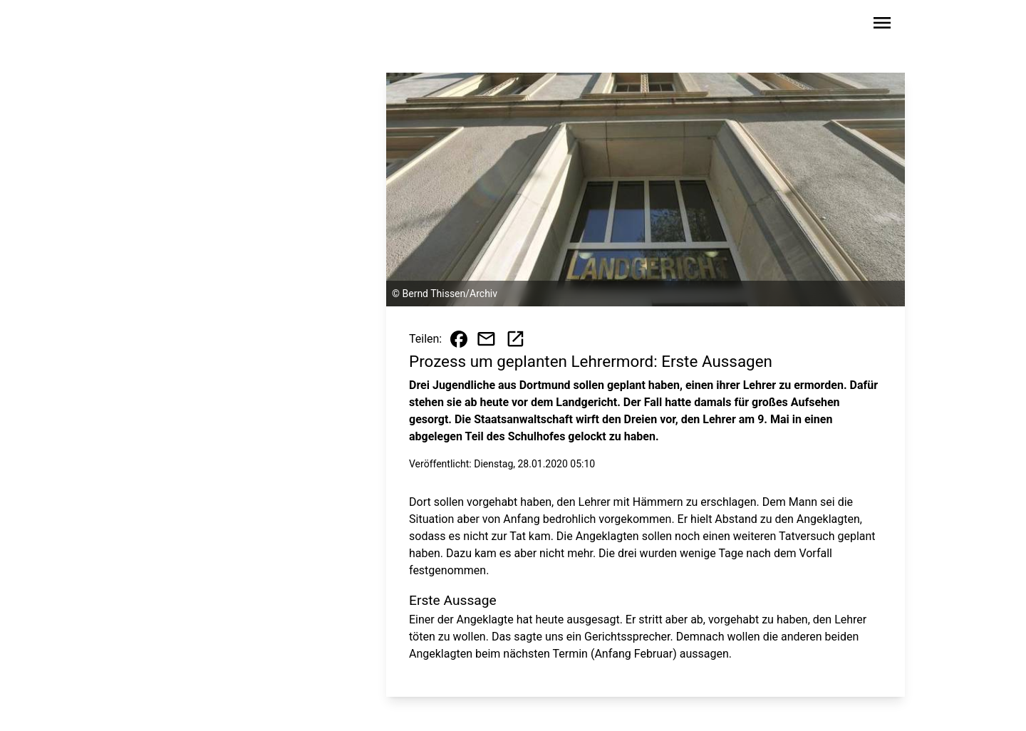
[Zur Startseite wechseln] (167, 26)
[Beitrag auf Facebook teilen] (458, 339)
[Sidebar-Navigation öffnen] (882, 25)
